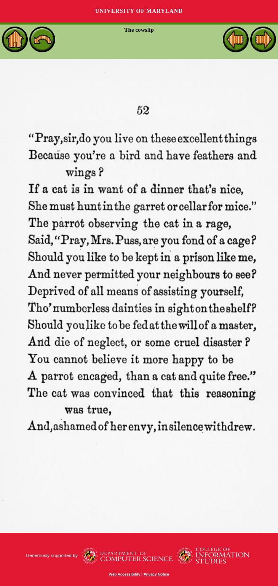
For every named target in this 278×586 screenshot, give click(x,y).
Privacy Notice (156, 574)
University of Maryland (139, 11)
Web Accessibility (124, 574)
